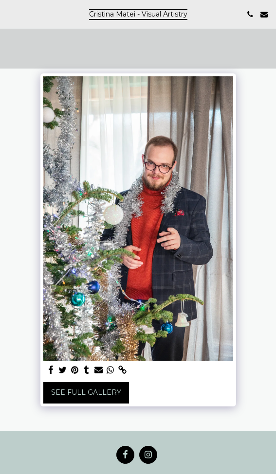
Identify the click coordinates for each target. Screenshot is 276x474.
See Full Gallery (86, 392)
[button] (10, 14)
